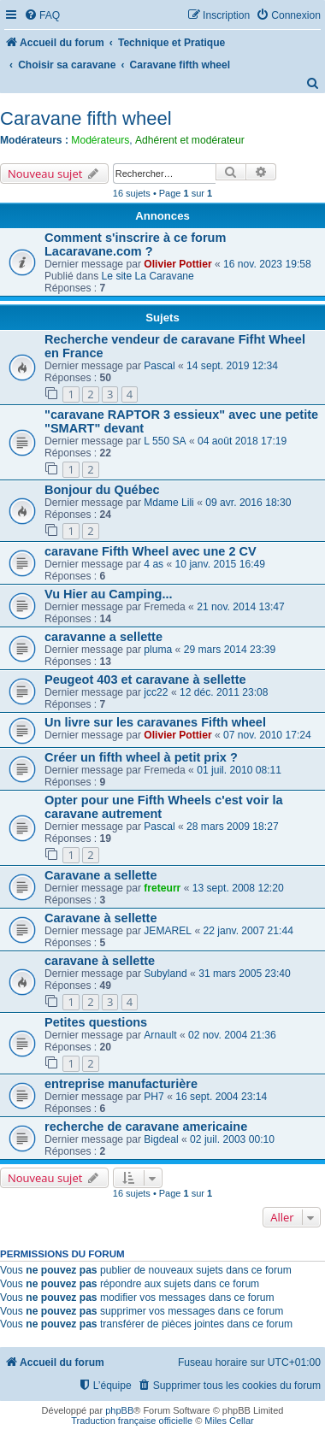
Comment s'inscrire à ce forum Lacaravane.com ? (135, 244)
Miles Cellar (228, 1420)
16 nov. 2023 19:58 (267, 264)
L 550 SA (165, 441)
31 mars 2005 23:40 (244, 974)
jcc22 (156, 692)
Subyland (165, 974)
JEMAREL (168, 931)
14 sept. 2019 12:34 (232, 366)
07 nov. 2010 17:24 (267, 735)
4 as (153, 564)
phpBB (119, 1410)
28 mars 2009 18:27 (232, 827)
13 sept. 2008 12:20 (238, 888)
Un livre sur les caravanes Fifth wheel (155, 722)
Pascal (159, 366)
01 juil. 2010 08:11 (239, 770)
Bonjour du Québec (102, 490)
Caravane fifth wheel (86, 118)
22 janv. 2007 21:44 (248, 931)
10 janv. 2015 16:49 (220, 564)
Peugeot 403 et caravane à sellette (145, 679)
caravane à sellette (99, 961)
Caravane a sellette (100, 875)
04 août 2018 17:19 (242, 441)
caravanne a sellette (103, 637)
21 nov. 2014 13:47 (241, 607)
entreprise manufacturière (121, 1084)
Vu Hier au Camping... (108, 594)
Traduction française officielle (131, 1420)
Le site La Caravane (148, 276)
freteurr (162, 888)
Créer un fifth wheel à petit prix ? (141, 757)
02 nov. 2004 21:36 (232, 1035)
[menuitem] (42, 15)
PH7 (154, 1097)
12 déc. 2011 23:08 (224, 692)
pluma (158, 650)
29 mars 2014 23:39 (230, 650)
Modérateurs (100, 140)
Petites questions (95, 1022)
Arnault (160, 1035)
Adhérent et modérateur (190, 140)
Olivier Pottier (177, 264)
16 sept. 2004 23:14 (221, 1097)
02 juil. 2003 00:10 (232, 1139)
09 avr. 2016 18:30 (248, 503)
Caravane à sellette (100, 918)
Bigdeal (161, 1139)
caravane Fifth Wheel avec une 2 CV (150, 551)
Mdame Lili (168, 503)
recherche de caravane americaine (145, 1126)
